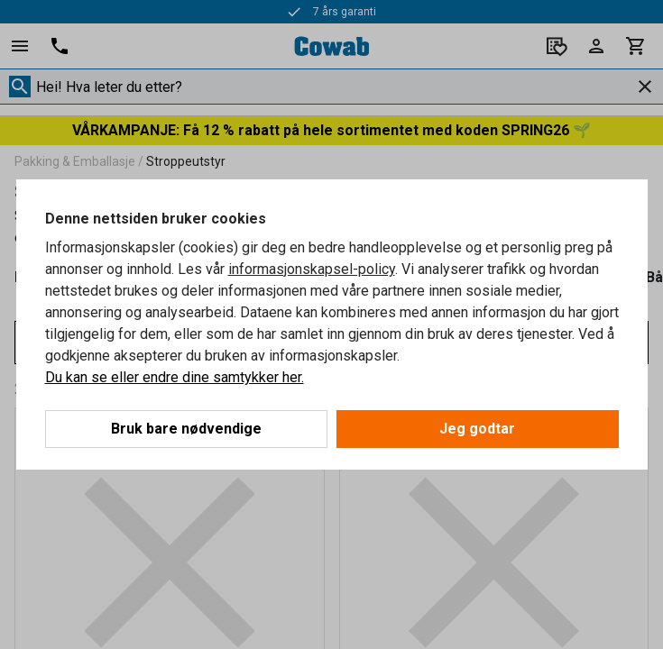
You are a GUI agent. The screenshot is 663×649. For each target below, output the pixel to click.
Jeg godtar (477, 428)
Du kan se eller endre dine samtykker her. (174, 377)
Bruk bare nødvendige (186, 428)
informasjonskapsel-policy (311, 269)
